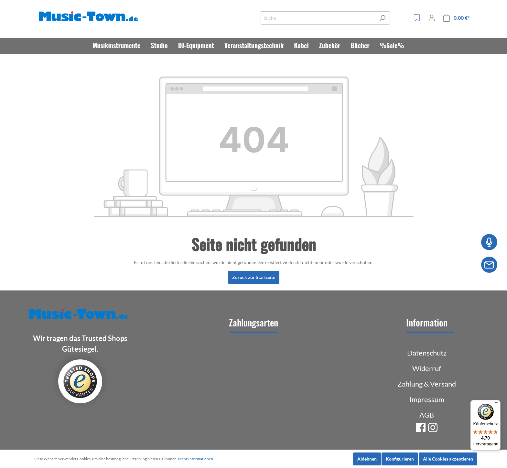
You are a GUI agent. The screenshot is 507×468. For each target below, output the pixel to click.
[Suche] (318, 18)
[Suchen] (382, 18)
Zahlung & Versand (426, 383)
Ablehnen (367, 459)
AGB (426, 414)
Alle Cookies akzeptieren (448, 459)
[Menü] (497, 404)
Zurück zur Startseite (253, 277)
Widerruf (426, 368)
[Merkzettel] (416, 18)
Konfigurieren (400, 459)
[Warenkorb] (456, 18)
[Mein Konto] (431, 18)
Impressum (426, 399)
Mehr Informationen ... (197, 458)
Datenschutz (427, 352)
